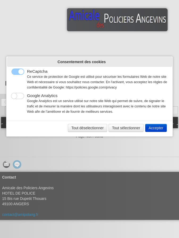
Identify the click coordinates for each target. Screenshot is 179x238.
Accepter (156, 128)
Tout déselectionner (87, 128)
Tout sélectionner (126, 128)
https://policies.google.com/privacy (91, 87)
